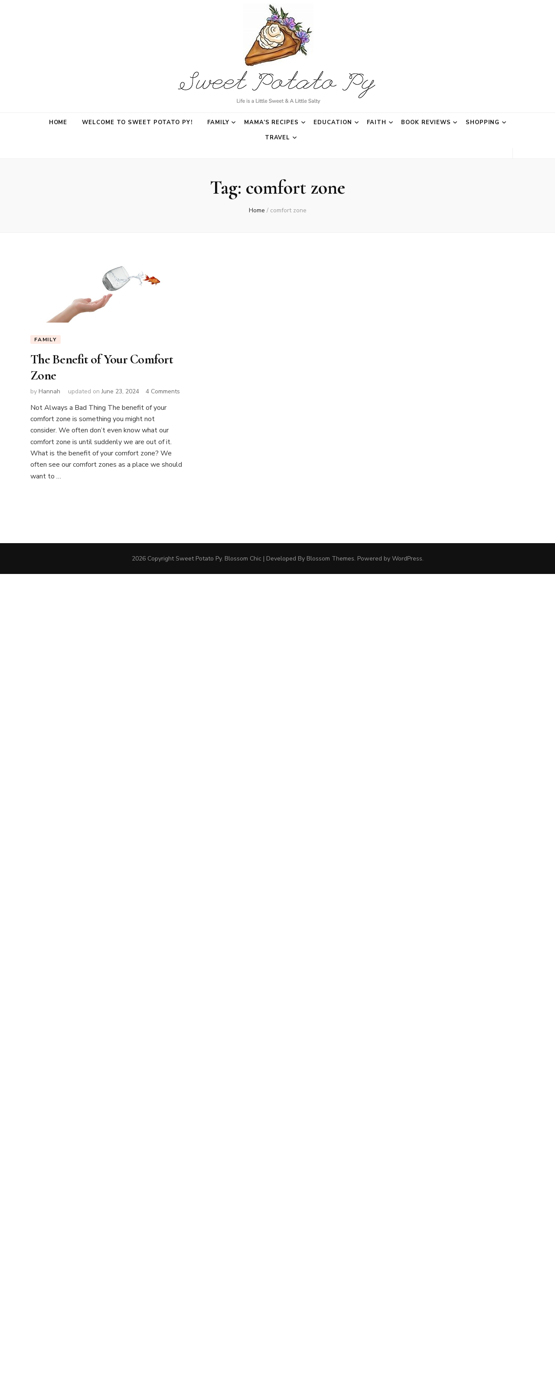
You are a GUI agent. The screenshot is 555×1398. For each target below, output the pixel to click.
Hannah (49, 391)
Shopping (483, 122)
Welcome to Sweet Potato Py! (137, 122)
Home (58, 122)
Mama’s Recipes (271, 122)
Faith (376, 122)
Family (218, 122)
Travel (278, 138)
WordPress (407, 558)
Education (332, 122)
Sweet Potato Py (199, 558)
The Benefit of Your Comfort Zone (101, 367)
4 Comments (163, 391)
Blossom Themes (330, 558)
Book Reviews (426, 122)
